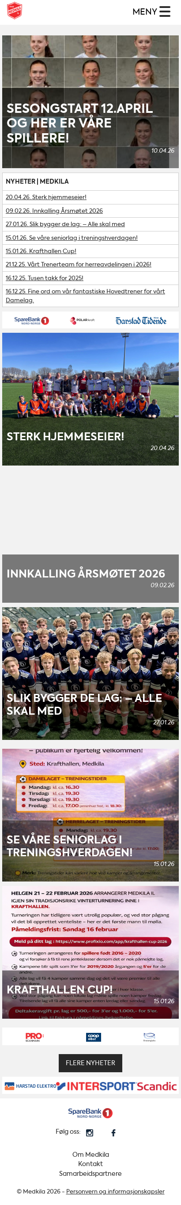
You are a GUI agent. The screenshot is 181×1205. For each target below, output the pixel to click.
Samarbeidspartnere (90, 1174)
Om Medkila (90, 1155)
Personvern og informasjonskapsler (115, 1191)
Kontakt (90, 1164)
